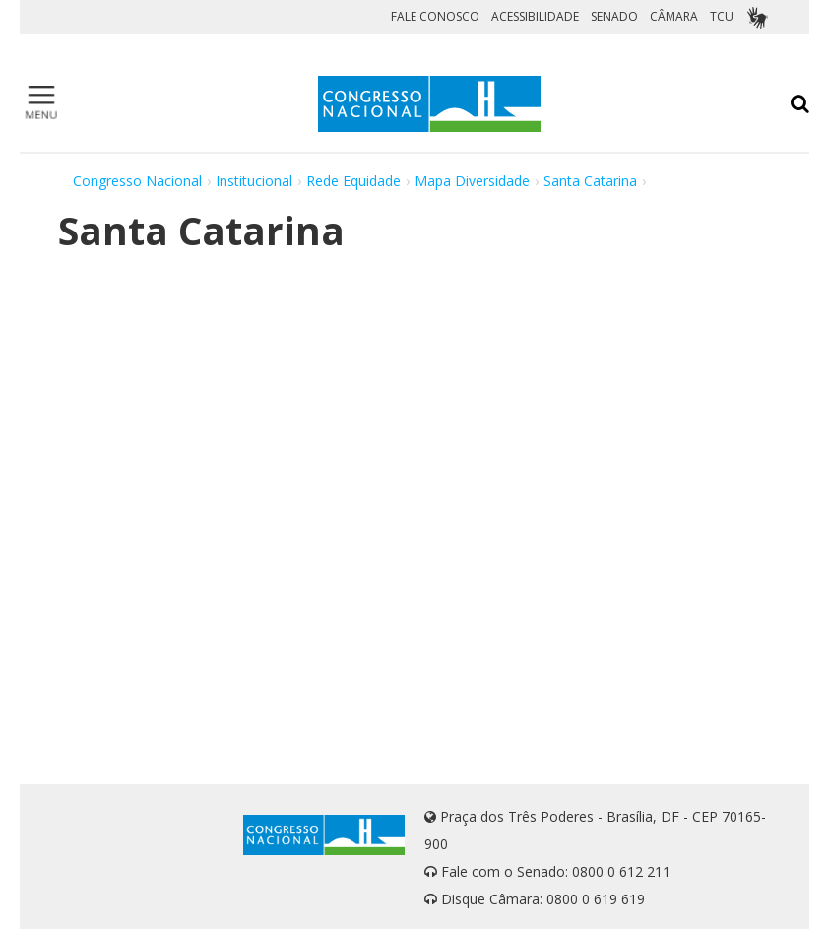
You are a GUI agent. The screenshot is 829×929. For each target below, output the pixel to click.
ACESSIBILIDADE (535, 16)
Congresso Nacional (137, 180)
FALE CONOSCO (435, 16)
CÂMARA (674, 16)
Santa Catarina (590, 180)
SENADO (614, 16)
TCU (721, 16)
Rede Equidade (353, 180)
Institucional (254, 180)
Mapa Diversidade (472, 180)
